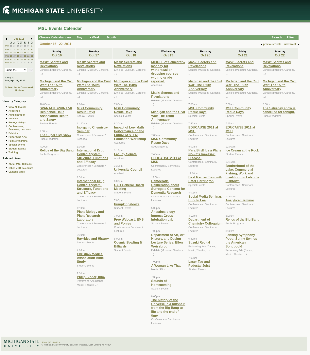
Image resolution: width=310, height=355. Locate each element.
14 (28, 52)
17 (14, 56)
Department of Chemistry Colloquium (205, 221)
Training (13, 152)
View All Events (17, 107)
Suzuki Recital (199, 242)
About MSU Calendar (20, 164)
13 (25, 52)
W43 (7, 59)
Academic (14, 110)
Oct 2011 (19, 38)
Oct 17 (94, 55)
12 (21, 52)
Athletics (14, 118)
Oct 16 (57, 55)
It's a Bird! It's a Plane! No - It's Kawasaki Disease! (205, 154)
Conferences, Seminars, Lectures (20, 128)
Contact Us (54, 342)
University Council (128, 169)
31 (14, 63)
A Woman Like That (166, 265)
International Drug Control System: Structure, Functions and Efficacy (92, 156)
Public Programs (18, 141)
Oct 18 (131, 55)
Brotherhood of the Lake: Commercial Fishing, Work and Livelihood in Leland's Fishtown (242, 173)
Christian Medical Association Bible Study (90, 258)
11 (18, 52)
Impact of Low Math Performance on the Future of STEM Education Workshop (130, 133)
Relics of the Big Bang (57, 150)
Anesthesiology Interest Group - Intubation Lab (163, 215)
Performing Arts (18, 137)
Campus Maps (17, 171)
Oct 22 (280, 55)
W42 (7, 56)
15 (32, 52)
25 (11, 46)
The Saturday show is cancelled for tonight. (279, 110)
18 (18, 56)
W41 (7, 52)
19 (21, 56)
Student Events (17, 148)
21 (28, 56)
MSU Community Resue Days (89, 110)
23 (11, 59)
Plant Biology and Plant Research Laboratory (90, 215)
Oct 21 (243, 55)
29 (25, 46)
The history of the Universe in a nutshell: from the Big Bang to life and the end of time (168, 307)
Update (19, 90)
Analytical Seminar (240, 200)
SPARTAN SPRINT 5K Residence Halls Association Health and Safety (56, 113)
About (44, 342)
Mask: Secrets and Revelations (54, 64)
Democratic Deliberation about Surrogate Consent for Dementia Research (168, 186)
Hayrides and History (93, 238)
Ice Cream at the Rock (242, 150)
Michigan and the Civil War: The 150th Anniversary (57, 85)
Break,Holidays (17, 122)
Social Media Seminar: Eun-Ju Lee (205, 198)
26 (14, 46)
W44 (7, 63)
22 (32, 56)
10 (14, 52)
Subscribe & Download (19, 87)
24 (14, 59)
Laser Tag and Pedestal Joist (199, 263)
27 (18, 46)
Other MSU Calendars (21, 168)
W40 (7, 49)
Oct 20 (205, 55)
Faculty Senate (125, 154)
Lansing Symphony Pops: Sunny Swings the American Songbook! (241, 240)
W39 (7, 46)
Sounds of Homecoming (161, 282)
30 (28, 46)
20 (25, 56)
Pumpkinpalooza (126, 204)
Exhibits (13, 133)
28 (21, 46)
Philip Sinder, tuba (91, 277)
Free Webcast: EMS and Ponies (129, 221)
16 (11, 56)
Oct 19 (168, 55)
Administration (17, 114)
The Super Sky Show (55, 135)
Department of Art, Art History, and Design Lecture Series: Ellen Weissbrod (167, 240)
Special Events (17, 144)
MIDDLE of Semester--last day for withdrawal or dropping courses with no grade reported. (168, 71)
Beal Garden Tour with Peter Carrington (205, 179)
